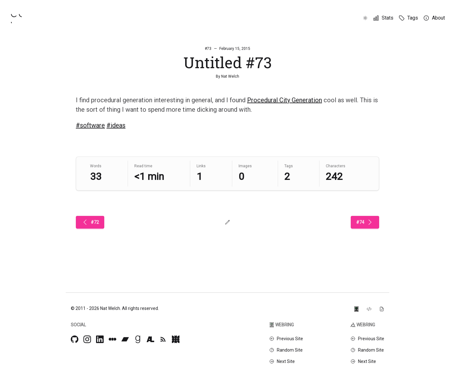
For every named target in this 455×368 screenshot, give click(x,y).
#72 (90, 222)
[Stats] (383, 18)
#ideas (115, 125)
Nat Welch (230, 76)
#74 (365, 222)
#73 (208, 48)
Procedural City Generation (284, 100)
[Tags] (408, 18)
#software (90, 125)
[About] (434, 18)
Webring (281, 324)
